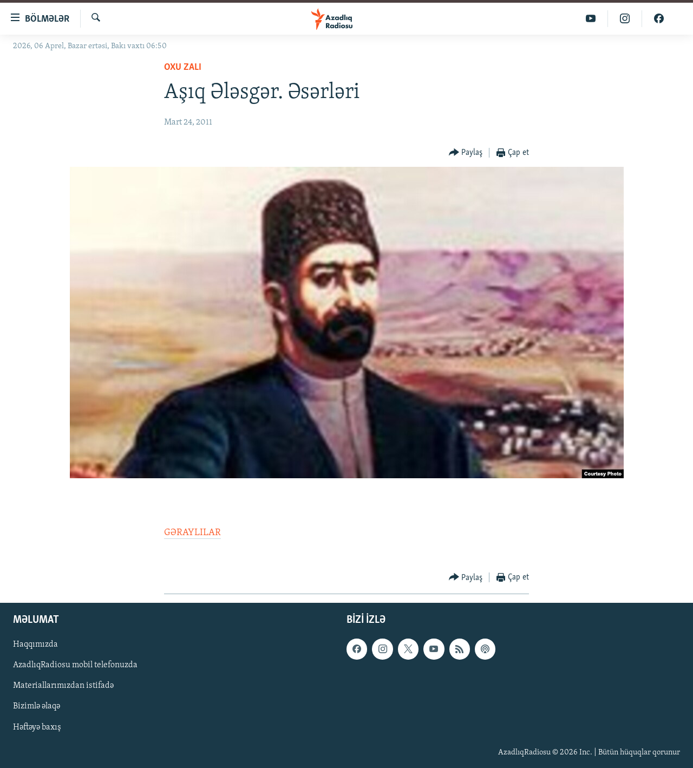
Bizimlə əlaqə (36, 706)
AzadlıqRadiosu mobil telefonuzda (75, 665)
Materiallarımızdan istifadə (63, 686)
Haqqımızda (35, 645)
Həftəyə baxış (37, 727)
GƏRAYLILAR (192, 533)
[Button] (466, 153)
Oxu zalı (182, 67)
